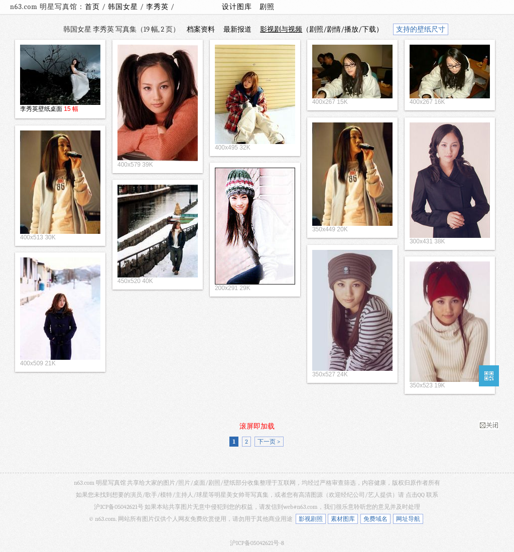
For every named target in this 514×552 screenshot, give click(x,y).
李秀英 (158, 7)
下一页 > (269, 441)
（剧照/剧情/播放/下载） (321, 29)
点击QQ (415, 494)
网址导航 (408, 518)
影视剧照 (311, 518)
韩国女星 (124, 7)
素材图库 (343, 518)
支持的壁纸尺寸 (420, 29)
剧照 (267, 7)
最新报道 (237, 29)
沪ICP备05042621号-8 (257, 542)
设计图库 (237, 7)
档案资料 (201, 29)
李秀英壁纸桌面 (41, 108)
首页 (92, 7)
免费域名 (375, 518)
